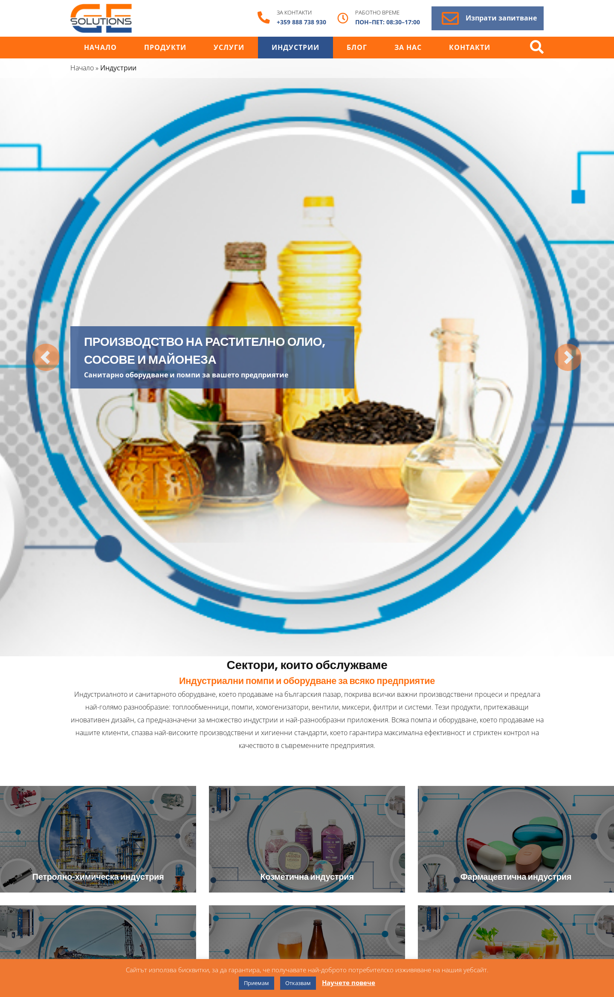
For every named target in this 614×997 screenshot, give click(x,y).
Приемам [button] (256, 983)
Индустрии (295, 47)
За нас (408, 47)
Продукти (165, 47)
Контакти (469, 47)
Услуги (229, 47)
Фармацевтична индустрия (515, 876)
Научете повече (348, 982)
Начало (100, 47)
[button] (46, 357)
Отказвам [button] (298, 983)
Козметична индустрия (306, 876)
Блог (357, 47)
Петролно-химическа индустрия (98, 876)
